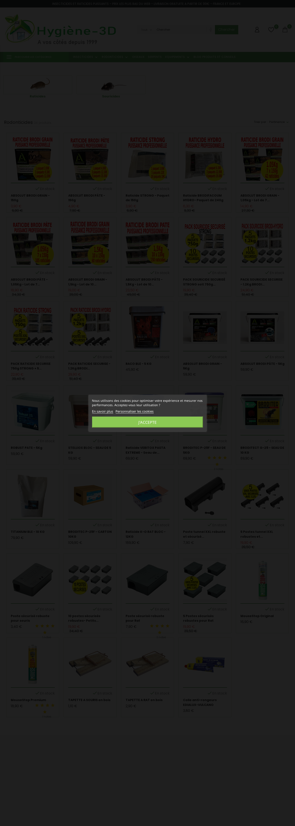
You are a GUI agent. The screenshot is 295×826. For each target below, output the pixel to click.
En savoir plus (102, 411)
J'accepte (147, 422)
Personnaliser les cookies (134, 411)
